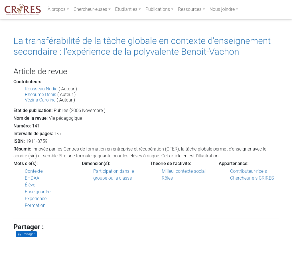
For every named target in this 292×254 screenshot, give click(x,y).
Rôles (167, 178)
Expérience (36, 198)
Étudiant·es (126, 10)
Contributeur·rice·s (248, 171)
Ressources (189, 10)
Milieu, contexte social (184, 171)
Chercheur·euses (90, 10)
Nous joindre (222, 10)
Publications (157, 10)
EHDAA (32, 178)
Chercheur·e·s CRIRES (252, 178)
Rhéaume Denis (40, 94)
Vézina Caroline (40, 100)
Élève (30, 185)
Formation (35, 205)
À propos (57, 10)
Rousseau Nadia (41, 89)
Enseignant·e (37, 191)
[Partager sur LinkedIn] (26, 234)
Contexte (34, 171)
